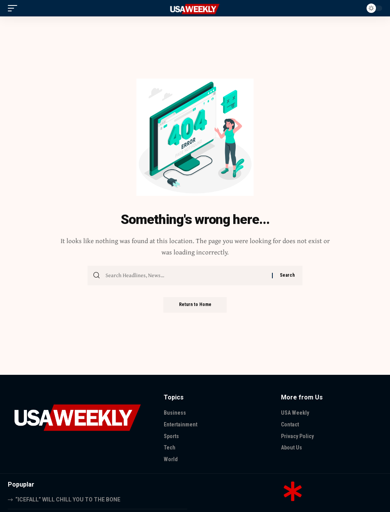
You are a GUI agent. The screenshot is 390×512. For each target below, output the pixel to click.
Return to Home (195, 305)
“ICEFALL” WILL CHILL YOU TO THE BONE (67, 499)
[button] (14, 8)
